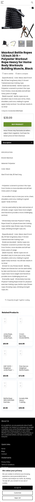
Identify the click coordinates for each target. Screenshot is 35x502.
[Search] (32, 2)
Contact (4, 454)
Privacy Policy (5, 462)
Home (3, 449)
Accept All (17, 488)
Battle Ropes (19, 111)
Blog (2, 451)
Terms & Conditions (7, 465)
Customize (17, 493)
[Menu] (2, 2)
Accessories (11, 111)
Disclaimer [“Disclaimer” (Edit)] (4, 467)
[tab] (17, 142)
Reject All (17, 498)
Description (7, 143)
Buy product (17, 124)
